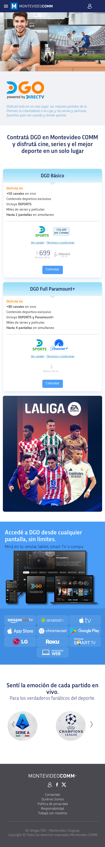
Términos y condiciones (60, 242)
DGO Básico (52, 175)
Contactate (52, 794)
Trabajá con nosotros (52, 813)
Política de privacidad (53, 804)
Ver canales (37, 242)
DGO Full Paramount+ (52, 289)
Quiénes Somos (52, 799)
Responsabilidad (52, 808)
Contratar (53, 269)
